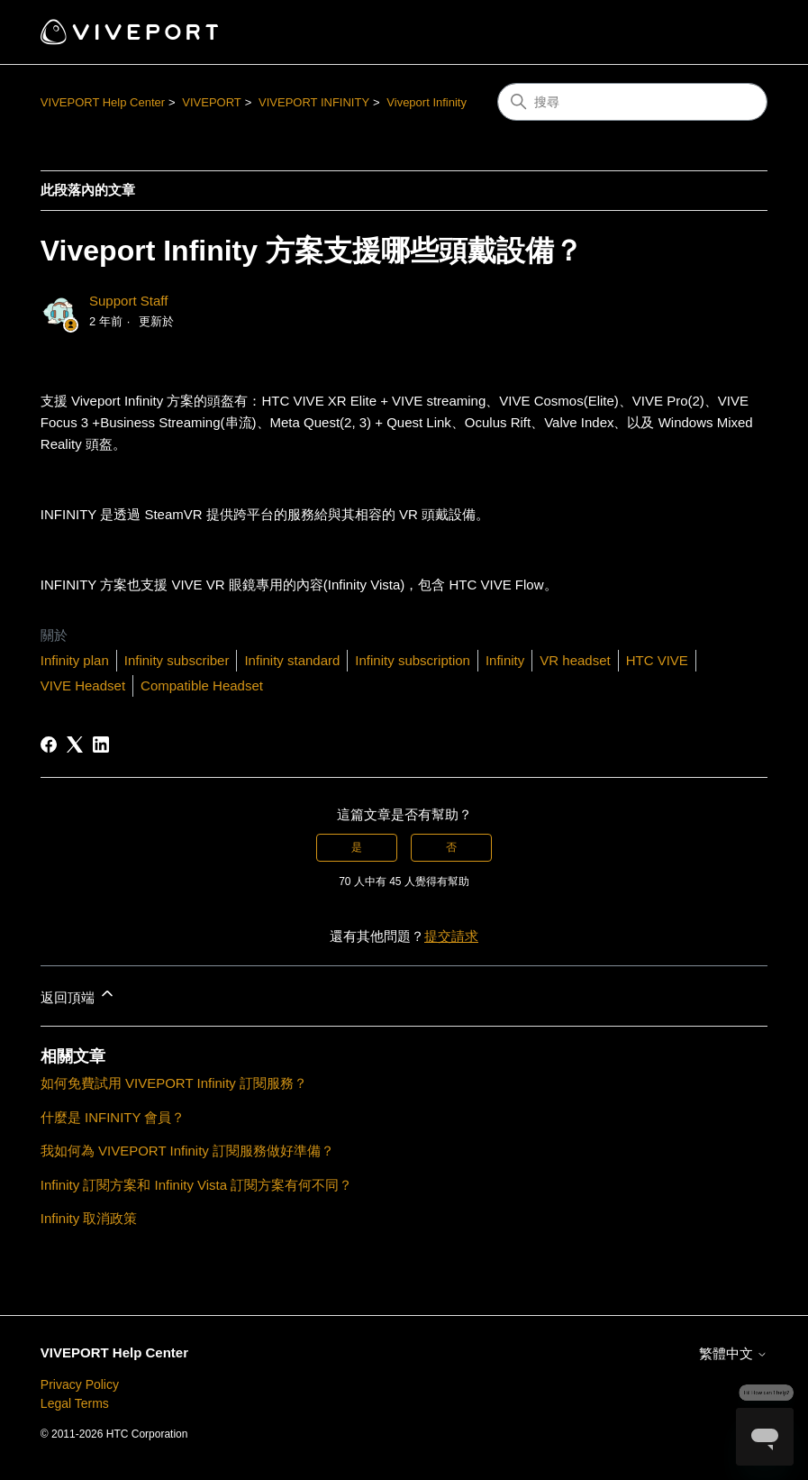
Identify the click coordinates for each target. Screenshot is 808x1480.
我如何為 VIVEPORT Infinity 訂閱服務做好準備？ (187, 1150)
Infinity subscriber (177, 660)
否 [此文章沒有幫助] (451, 847)
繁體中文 (733, 1353)
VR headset (575, 660)
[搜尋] (632, 102)
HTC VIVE (657, 660)
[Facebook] (49, 744)
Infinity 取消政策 (89, 1218)
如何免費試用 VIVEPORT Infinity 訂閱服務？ (174, 1083)
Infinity (505, 660)
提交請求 (451, 936)
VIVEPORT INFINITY (314, 102)
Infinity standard (292, 660)
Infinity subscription (412, 660)
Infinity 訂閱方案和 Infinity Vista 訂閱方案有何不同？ (196, 1184)
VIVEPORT (211, 102)
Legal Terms (75, 1403)
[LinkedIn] (101, 744)
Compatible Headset (202, 685)
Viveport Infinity (426, 102)
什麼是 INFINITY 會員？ (113, 1117)
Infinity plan (75, 660)
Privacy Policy (80, 1384)
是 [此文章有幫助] (356, 847)
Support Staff (128, 300)
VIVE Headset (83, 685)
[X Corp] (75, 744)
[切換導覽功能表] (735, 32)
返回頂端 (78, 994)
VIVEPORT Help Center (103, 102)
